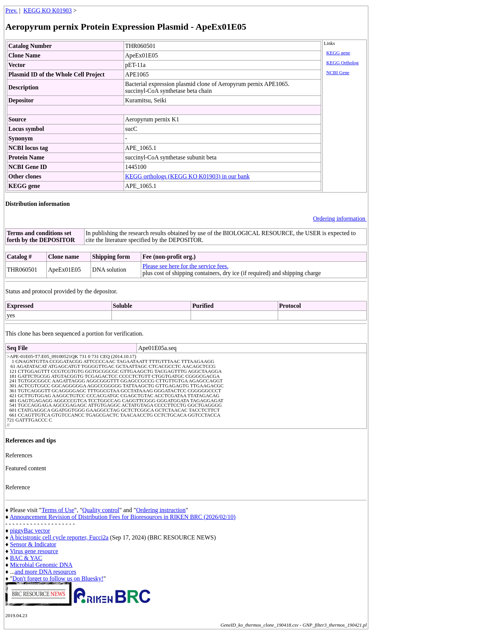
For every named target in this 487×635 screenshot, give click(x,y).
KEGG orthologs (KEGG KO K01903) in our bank (187, 176)
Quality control (100, 510)
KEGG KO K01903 (48, 10)
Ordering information (340, 218)
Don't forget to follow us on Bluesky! (58, 578)
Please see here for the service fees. (185, 266)
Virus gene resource (34, 551)
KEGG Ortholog (342, 62)
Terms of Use (57, 510)
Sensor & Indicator (33, 544)
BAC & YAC (26, 558)
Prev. (11, 10)
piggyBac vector (30, 530)
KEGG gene (338, 53)
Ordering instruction (161, 510)
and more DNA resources (45, 571)
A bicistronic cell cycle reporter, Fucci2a (59, 537)
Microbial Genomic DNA (41, 565)
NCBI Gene (337, 72)
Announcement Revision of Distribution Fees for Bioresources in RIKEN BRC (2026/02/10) (123, 517)
